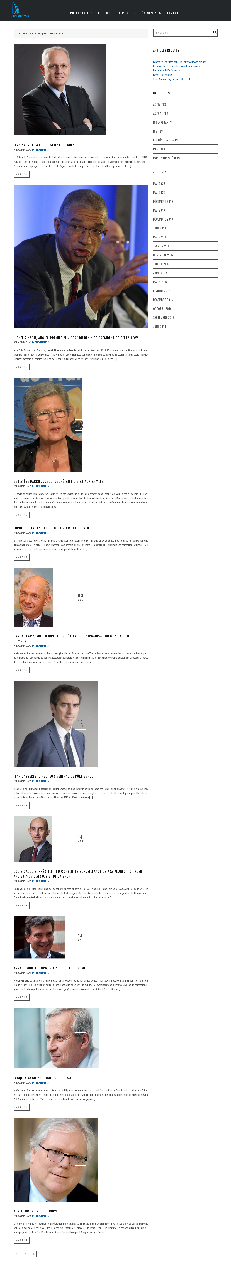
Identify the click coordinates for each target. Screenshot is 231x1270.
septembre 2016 (163, 317)
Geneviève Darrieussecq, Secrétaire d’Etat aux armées (59, 481)
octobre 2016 (162, 308)
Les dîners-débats (165, 140)
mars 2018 (160, 237)
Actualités (160, 113)
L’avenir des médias (162, 74)
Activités (159, 104)
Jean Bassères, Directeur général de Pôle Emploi (54, 776)
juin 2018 (159, 228)
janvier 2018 (162, 246)
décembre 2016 (163, 300)
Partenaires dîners (166, 158)
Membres (159, 149)
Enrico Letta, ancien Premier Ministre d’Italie (52, 528)
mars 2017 (160, 282)
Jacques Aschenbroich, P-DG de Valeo (45, 1078)
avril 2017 (160, 273)
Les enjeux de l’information (167, 70)
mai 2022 (159, 192)
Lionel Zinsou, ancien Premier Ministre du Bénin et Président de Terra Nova (76, 337)
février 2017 (161, 291)
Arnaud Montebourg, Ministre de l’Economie (50, 968)
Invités (158, 131)
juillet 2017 (161, 264)
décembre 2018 (163, 219)
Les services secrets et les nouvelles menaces (176, 66)
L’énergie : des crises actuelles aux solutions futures (179, 62)
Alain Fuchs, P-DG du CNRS (35, 1211)
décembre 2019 (163, 201)
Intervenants (162, 122)
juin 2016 (159, 326)
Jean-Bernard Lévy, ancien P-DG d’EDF (171, 79)
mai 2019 (159, 210)
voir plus (21, 174)
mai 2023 (159, 183)
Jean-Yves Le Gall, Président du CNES (44, 145)
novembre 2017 (163, 255)
